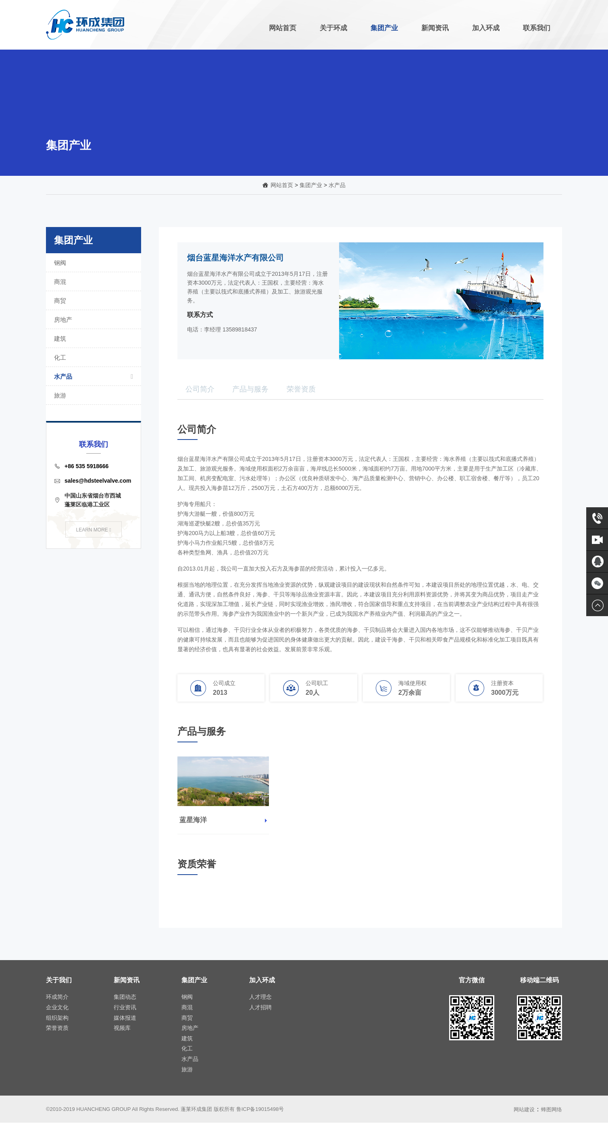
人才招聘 (260, 1007)
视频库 (122, 1028)
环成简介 (57, 997)
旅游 (91, 395)
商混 (91, 281)
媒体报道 (125, 1018)
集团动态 (125, 997)
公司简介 (199, 389)
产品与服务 (250, 389)
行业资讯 (125, 1007)
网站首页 (282, 28)
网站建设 (524, 1109)
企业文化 (57, 1007)
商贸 (91, 300)
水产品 (337, 185)
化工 (91, 357)
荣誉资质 (301, 389)
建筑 (91, 338)
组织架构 (57, 1018)
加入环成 (486, 28)
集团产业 (384, 28)
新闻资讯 (435, 28)
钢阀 (91, 262)
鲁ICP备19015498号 (260, 1109)
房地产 (91, 319)
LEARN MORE (93, 530)
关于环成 (333, 28)
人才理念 (260, 997)
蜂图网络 (551, 1109)
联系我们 (536, 28)
